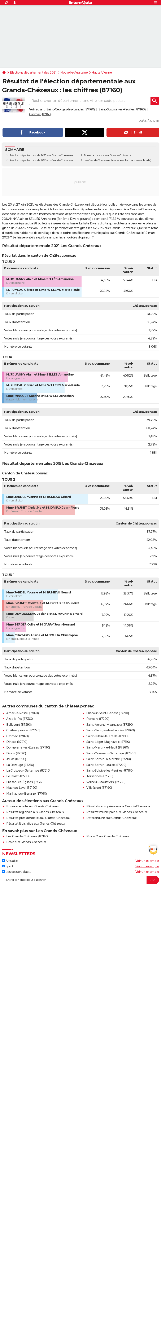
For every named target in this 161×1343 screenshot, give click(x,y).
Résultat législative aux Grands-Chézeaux (35, 823)
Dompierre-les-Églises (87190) (28, 747)
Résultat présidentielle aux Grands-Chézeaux (38, 818)
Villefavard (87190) (99, 788)
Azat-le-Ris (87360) (20, 719)
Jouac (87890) (16, 759)
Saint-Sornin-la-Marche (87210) (108, 759)
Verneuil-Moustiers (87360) (105, 782)
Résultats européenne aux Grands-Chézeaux (118, 806)
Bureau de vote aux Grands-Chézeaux (33, 806)
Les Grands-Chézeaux (97, 160)
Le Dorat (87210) (17, 776)
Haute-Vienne (102, 72)
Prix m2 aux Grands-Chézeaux (108, 836)
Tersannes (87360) (99, 776)
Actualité (10, 861)
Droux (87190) (16, 753)
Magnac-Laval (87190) (21, 788)
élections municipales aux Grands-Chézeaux (109, 233)
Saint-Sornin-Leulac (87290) (106, 765)
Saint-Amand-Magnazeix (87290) (110, 725)
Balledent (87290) (19, 725)
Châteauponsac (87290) (23, 730)
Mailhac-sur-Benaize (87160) (26, 793)
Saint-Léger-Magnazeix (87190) (108, 742)
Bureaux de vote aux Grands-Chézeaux (107, 155)
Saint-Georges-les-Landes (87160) (71, 109)
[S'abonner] (80, 880)
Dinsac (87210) (16, 742)
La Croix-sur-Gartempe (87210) (28, 770)
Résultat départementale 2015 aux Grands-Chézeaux (41, 160)
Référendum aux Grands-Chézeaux (111, 818)
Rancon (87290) (97, 719)
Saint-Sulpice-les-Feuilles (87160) (122, 109)
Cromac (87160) (40, 114)
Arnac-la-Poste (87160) (22, 713)
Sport (7, 866)
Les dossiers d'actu (16, 872)
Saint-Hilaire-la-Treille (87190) (107, 736)
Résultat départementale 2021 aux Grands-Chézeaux (41, 155)
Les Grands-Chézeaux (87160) (27, 836)
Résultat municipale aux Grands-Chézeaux (116, 812)
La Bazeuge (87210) (20, 765)
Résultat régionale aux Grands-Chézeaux (35, 812)
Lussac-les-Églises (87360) (25, 782)
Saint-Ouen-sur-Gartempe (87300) (111, 753)
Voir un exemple (147, 861)
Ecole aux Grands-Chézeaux (26, 842)
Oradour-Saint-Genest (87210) (107, 713)
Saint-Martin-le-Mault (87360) (107, 747)
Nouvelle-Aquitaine (74, 72)
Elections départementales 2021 (33, 72)
